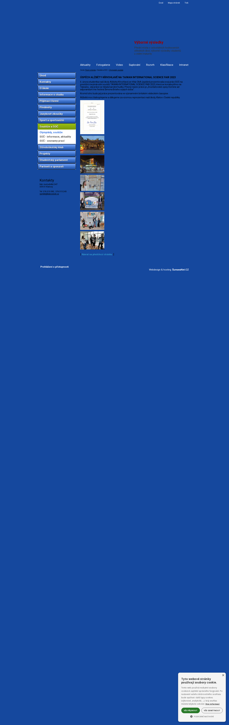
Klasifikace (166, 64)
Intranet (183, 64)
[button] (202, 716)
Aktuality (85, 64)
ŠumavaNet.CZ (180, 722)
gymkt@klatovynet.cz (49, 194)
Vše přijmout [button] (191, 710)
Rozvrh (150, 64)
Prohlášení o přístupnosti (54, 719)
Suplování (134, 64)
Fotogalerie (103, 64)
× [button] (223, 675)
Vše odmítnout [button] (212, 710)
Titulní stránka (90, 70)
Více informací (212, 704)
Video (119, 64)
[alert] (202, 697)
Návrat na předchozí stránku (97, 707)
